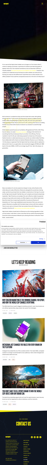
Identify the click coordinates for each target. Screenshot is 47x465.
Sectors (26, 459)
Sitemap (26, 457)
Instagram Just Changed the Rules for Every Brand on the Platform (22, 346)
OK (38, 242)
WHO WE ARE (26, 444)
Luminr (15, 453)
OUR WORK (26, 442)
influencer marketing (21, 132)
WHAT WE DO (26, 440)
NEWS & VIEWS (27, 449)
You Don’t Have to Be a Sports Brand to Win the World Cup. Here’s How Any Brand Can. (21, 392)
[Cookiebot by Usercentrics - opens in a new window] (40, 222)
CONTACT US (26, 455)
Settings (41, 238)
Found (10, 450)
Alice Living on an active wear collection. (24, 208)
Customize (23, 242)
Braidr (12, 452)
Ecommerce (26, 461)
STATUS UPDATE (27, 453)
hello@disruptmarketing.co (11, 460)
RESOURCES (26, 451)
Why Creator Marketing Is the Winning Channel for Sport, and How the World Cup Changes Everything (23, 301)
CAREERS (26, 446)
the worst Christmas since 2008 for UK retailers (23, 70)
